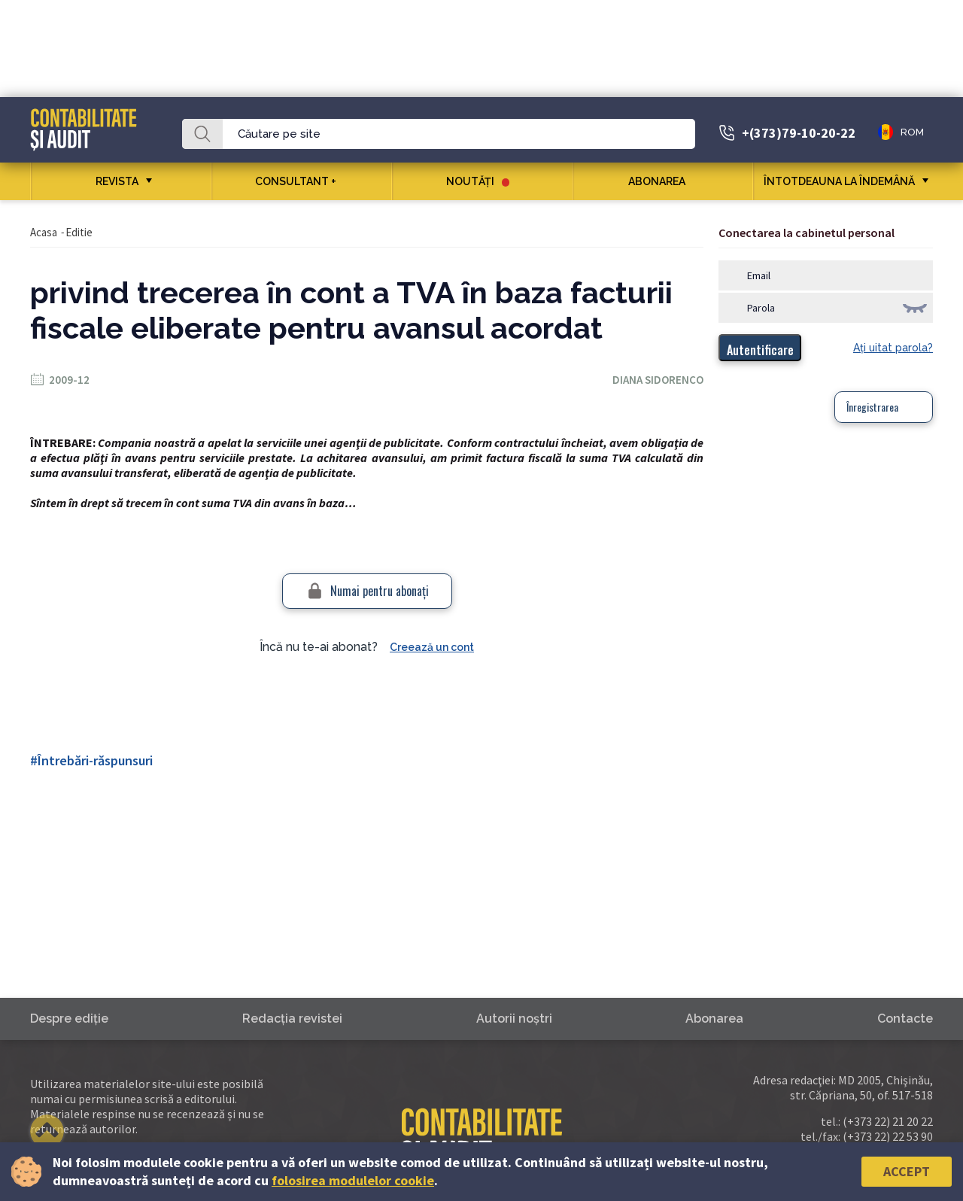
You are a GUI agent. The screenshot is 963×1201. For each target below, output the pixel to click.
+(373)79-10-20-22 (798, 132)
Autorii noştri (514, 1018)
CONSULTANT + (301, 181)
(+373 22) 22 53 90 (888, 1136)
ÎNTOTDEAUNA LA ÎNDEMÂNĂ (839, 181)
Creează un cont (432, 647)
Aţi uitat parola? (893, 348)
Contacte (905, 1018)
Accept (906, 1171)
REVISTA (117, 181)
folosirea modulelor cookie (353, 1180)
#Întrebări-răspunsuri (91, 760)
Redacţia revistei (292, 1018)
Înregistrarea (872, 407)
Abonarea (662, 181)
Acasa (43, 232)
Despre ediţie (69, 1018)
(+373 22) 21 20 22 (888, 1121)
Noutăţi (477, 181)
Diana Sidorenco (657, 379)
